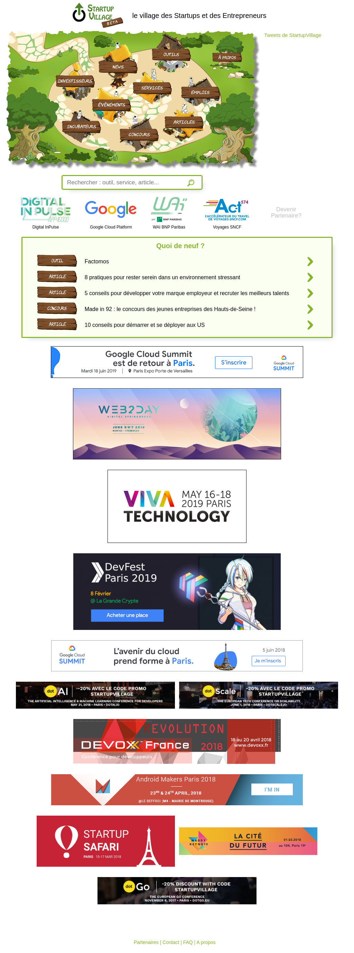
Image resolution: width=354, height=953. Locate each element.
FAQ (188, 942)
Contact (170, 942)
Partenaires (146, 942)
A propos (205, 942)
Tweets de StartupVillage (293, 35)
